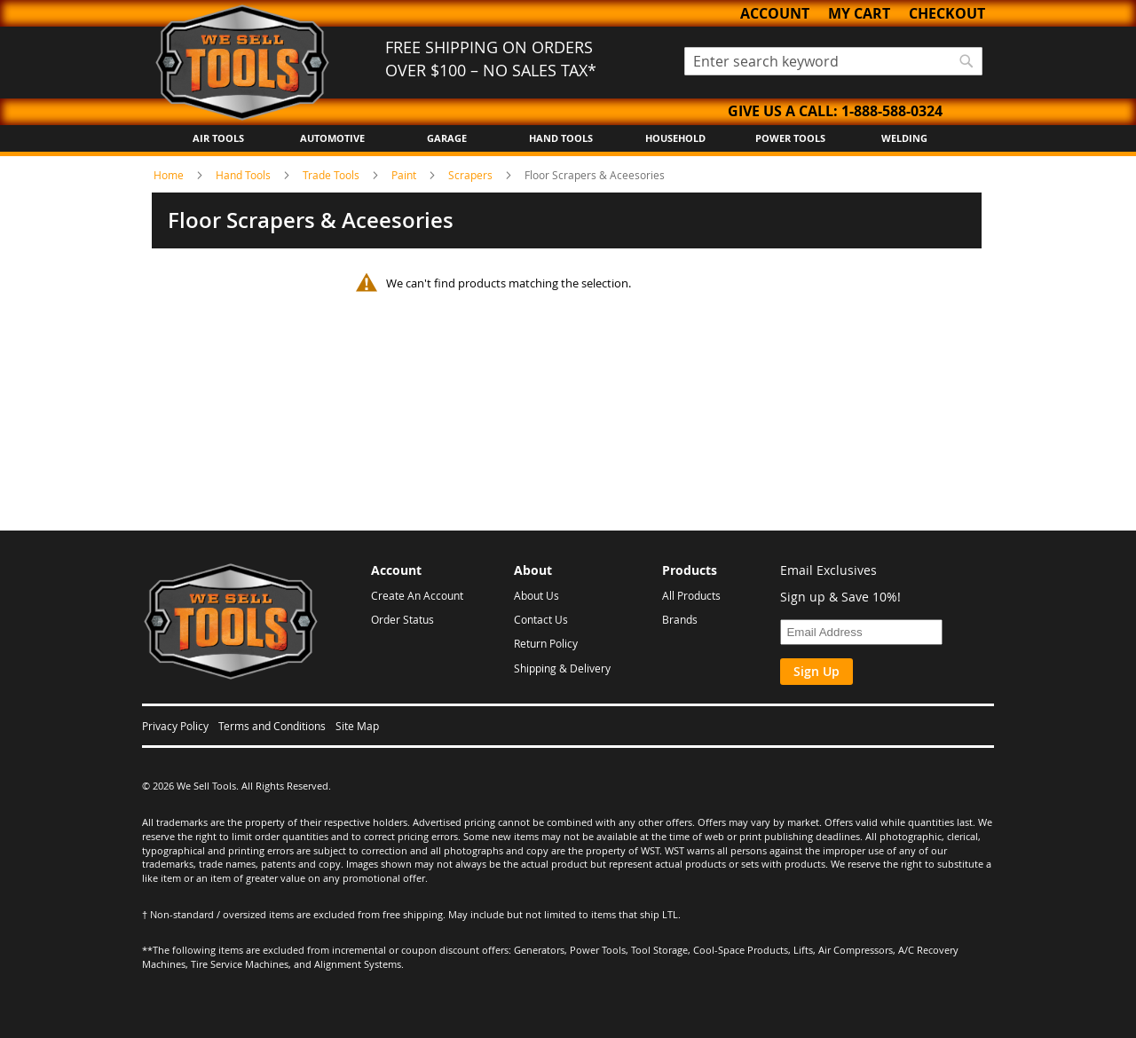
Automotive (332, 138)
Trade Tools (332, 175)
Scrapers (471, 175)
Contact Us (541, 619)
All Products (691, 595)
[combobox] (833, 61)
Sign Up (816, 671)
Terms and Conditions (272, 726)
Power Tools (790, 138)
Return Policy (546, 643)
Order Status (402, 619)
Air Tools (218, 138)
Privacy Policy (175, 726)
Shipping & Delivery (562, 668)
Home (170, 175)
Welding (904, 138)
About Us (536, 595)
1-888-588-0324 (892, 111)
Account (774, 13)
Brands (680, 619)
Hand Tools (561, 138)
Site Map (357, 726)
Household (675, 138)
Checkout (947, 13)
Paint (405, 175)
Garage (447, 138)
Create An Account (417, 595)
